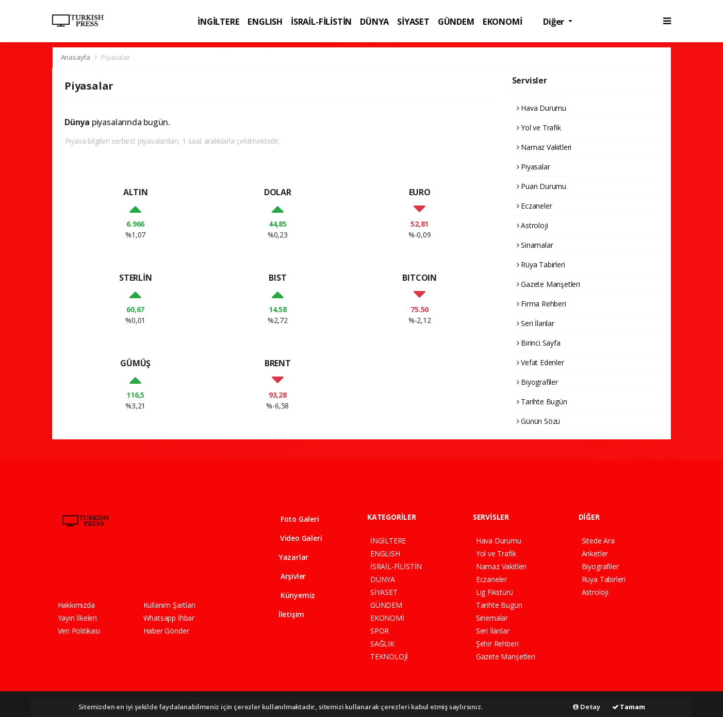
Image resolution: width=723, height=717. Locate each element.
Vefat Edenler (540, 362)
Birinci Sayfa (539, 343)
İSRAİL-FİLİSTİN (321, 21)
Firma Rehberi (541, 304)
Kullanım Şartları (169, 605)
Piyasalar (115, 57)
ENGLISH (265, 21)
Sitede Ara (598, 540)
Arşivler (286, 576)
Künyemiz (290, 595)
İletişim (285, 614)
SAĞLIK (382, 643)
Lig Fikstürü (494, 592)
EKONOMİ (502, 21)
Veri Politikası (79, 631)
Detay (586, 706)
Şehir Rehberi (497, 643)
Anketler (595, 553)
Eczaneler (534, 206)
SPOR (379, 631)
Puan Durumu (542, 186)
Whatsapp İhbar (168, 618)
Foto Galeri (292, 519)
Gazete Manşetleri (548, 284)
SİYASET (413, 21)
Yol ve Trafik (539, 127)
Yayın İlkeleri (77, 618)
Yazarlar (287, 557)
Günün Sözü (539, 421)
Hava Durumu (542, 108)
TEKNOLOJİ (389, 656)
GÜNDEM (456, 21)
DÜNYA (374, 21)
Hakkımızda (76, 605)
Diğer (554, 21)
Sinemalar (492, 618)
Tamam (628, 706)
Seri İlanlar (535, 323)
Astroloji (532, 225)
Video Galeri (294, 538)
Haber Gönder (166, 631)
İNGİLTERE (218, 21)
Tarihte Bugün (542, 401)
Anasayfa (76, 57)
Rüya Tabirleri (541, 264)
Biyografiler (537, 382)
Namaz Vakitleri (544, 147)
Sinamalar (535, 245)
